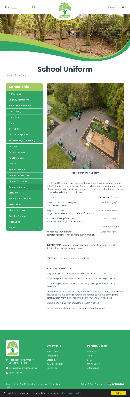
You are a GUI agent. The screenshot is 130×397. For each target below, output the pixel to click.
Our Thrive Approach (19, 134)
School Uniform (17, 187)
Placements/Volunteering (22, 140)
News (11, 123)
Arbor (90, 355)
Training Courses (18, 216)
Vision (12, 227)
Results (13, 163)
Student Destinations (20, 198)
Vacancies (14, 221)
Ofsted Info (15, 128)
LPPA (89, 359)
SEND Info (14, 192)
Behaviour (92, 351)
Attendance (93, 368)
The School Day (17, 210)
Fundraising (15, 111)
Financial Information (20, 105)
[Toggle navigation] (14, 7)
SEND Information (55, 363)
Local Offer (14, 117)
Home (9, 75)
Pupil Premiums (17, 158)
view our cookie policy (71, 394)
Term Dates (15, 204)
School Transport (18, 181)
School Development (19, 175)
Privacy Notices (17, 152)
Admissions (15, 93)
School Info (20, 75)
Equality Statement (19, 99)
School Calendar (17, 169)
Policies (13, 146)
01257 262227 (15, 373)
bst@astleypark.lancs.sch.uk (23, 368)
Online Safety (93, 363)
